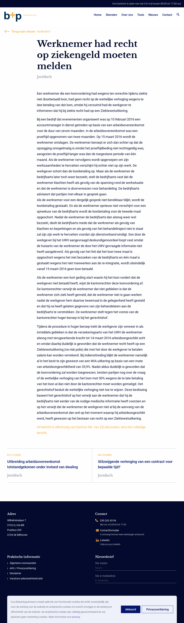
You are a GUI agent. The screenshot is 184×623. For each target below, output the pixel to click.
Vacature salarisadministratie (26, 578)
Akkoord (130, 609)
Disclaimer (15, 573)
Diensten (111, 15)
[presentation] (117, 592)
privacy (76, 616)
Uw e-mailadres (135, 579)
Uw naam (135, 566)
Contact (167, 15)
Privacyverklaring (157, 609)
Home (98, 15)
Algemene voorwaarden (23, 563)
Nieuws (153, 15)
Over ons (127, 15)
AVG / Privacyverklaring (23, 568)
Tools (140, 15)
